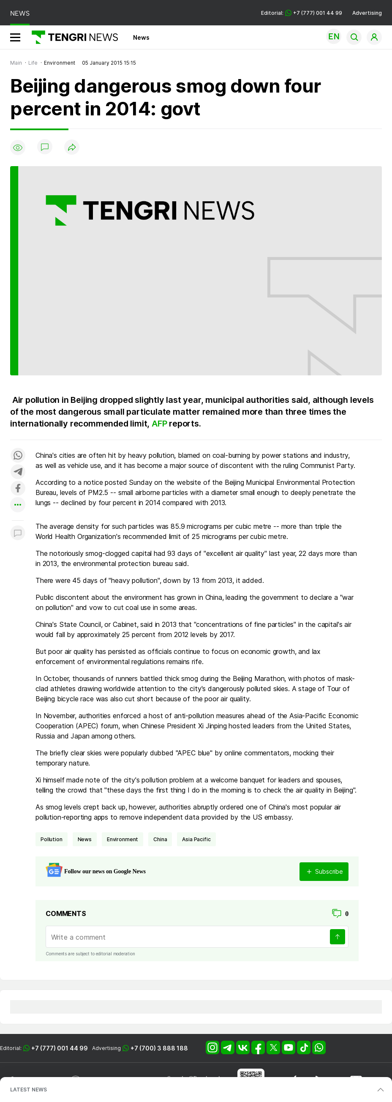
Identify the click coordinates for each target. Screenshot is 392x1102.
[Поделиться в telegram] (17, 472)
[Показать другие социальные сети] (17, 505)
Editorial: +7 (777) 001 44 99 (301, 13)
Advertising (367, 13)
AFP (160, 423)
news (85, 839)
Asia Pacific (196, 839)
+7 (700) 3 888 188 (159, 1048)
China (160, 839)
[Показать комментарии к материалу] (17, 533)
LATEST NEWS (28, 1089)
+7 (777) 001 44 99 (59, 1048)
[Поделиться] (71, 147)
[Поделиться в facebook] (17, 489)
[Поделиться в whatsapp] (17, 456)
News (141, 37)
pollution (52, 839)
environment (122, 839)
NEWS (20, 13)
